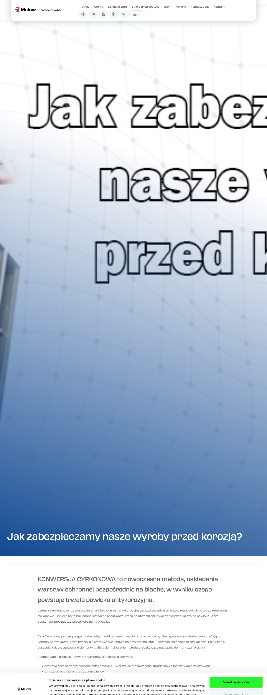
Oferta (98, 6)
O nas (85, 6)
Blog (167, 6)
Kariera (180, 6)
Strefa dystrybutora (145, 6)
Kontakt (219, 6)
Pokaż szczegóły (60, 687)
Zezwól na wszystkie (236, 660)
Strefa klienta (117, 6)
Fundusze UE (200, 6)
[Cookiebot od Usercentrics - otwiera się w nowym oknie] (24, 688)
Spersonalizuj (236, 672)
